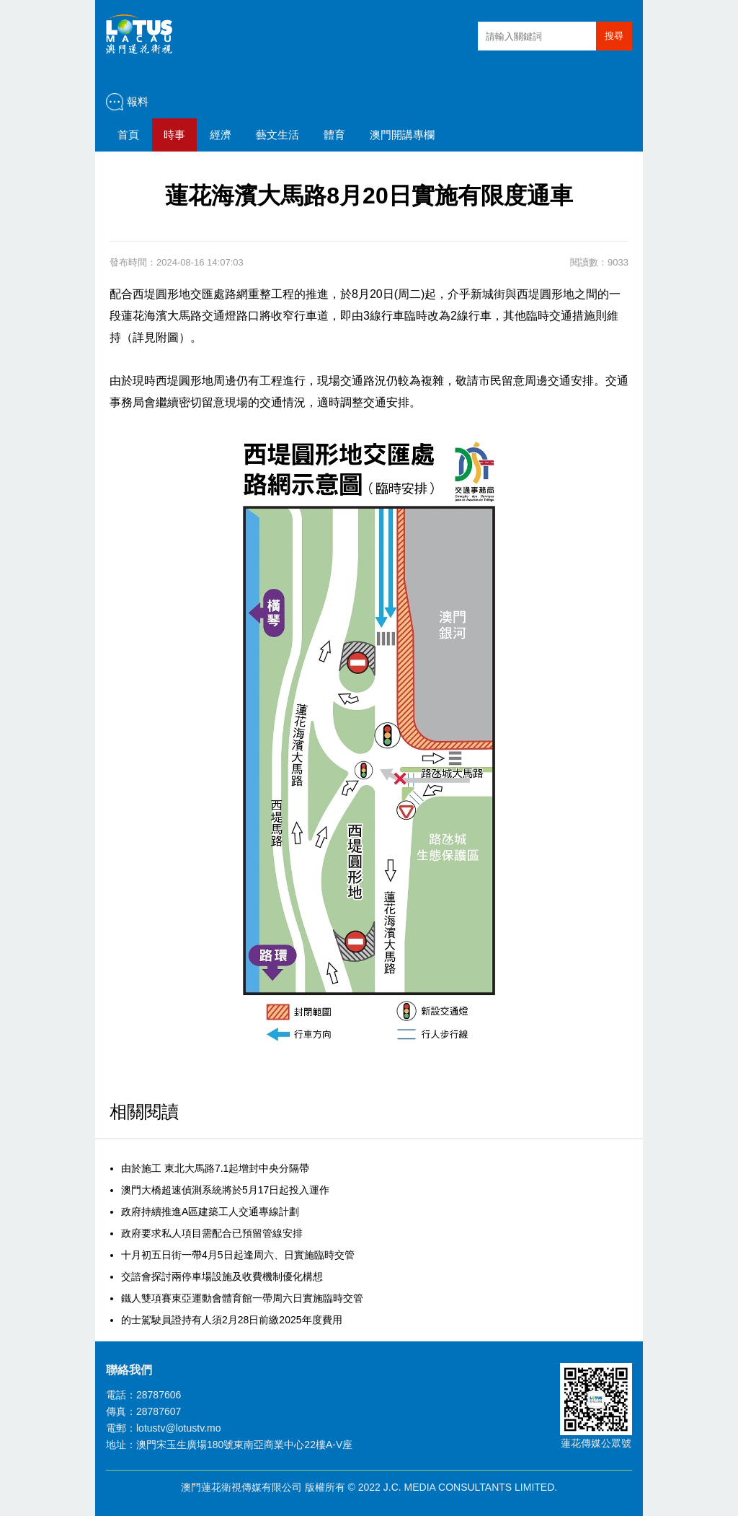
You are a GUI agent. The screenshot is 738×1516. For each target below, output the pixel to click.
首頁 (128, 134)
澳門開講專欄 (402, 134)
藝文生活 (277, 134)
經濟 (220, 134)
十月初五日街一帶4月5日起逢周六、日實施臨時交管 (238, 1255)
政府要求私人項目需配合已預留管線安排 (212, 1233)
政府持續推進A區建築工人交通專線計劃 (210, 1211)
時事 (174, 134)
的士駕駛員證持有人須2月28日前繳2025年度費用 (231, 1320)
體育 (334, 134)
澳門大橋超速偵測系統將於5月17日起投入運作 (225, 1190)
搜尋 (614, 35)
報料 (137, 101)
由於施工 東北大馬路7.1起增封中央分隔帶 (215, 1168)
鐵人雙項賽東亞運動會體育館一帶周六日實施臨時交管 (242, 1298)
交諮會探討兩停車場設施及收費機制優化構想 (222, 1276)
